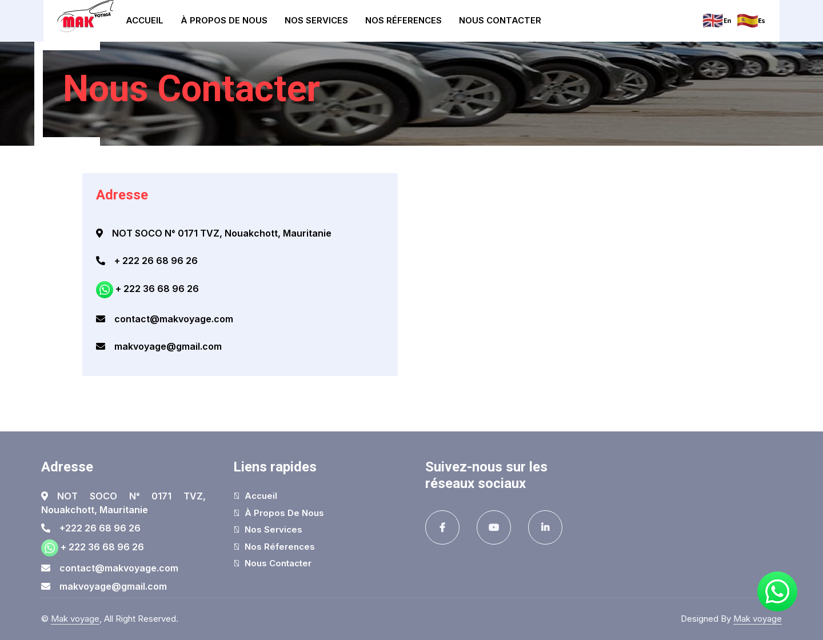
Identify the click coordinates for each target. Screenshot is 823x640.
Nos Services (316, 20)
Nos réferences (403, 20)
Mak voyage (75, 618)
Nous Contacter (500, 20)
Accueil (144, 20)
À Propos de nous (224, 20)
